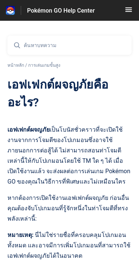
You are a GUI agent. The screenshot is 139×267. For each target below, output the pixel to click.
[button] (128, 12)
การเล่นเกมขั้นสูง (44, 65)
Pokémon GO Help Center (61, 10)
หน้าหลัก (15, 65)
